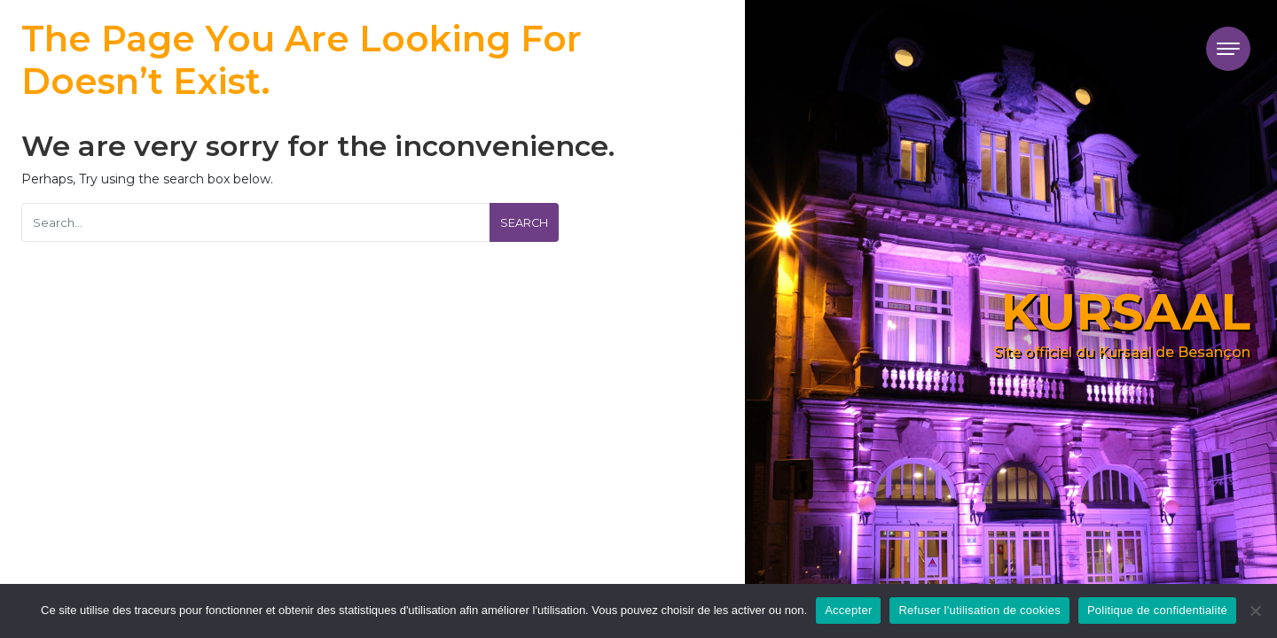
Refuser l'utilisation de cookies (979, 610)
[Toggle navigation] (1228, 49)
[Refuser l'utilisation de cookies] (1255, 610)
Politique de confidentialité (1157, 610)
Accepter (848, 610)
